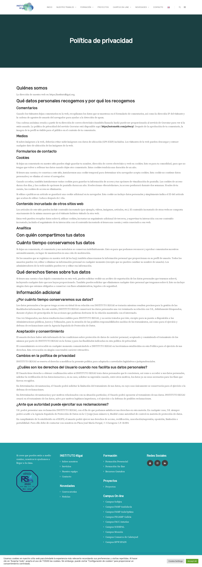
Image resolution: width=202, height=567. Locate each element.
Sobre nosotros (70, 461)
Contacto (66, 476)
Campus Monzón (114, 532)
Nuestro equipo (70, 471)
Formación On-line (115, 466)
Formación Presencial (116, 461)
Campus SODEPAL (115, 526)
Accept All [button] (192, 561)
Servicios (66, 466)
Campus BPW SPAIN (116, 542)
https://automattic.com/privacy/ (118, 126)
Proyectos (110, 486)
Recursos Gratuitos (115, 471)
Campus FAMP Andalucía (118, 506)
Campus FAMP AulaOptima (119, 511)
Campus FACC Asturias (117, 521)
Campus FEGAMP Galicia (118, 517)
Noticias (66, 496)
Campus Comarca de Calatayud (121, 537)
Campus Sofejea (113, 501)
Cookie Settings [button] (176, 561)
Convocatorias (69, 491)
